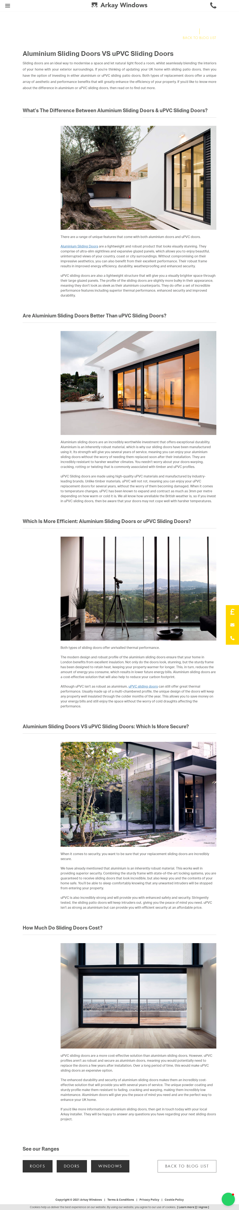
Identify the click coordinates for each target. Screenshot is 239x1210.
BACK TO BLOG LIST (199, 38)
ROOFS (37, 1166)
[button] (228, 1199)
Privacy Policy (149, 1199)
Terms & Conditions (120, 1199)
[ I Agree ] (202, 1207)
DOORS (72, 1166)
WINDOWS (110, 1166)
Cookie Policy (174, 1199)
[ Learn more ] (186, 1207)
